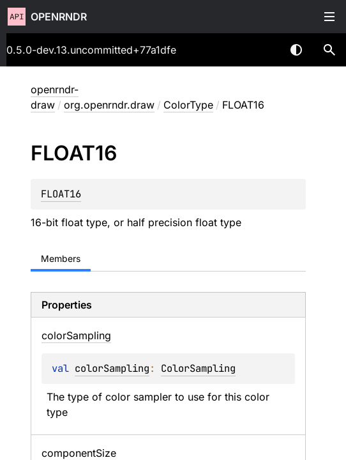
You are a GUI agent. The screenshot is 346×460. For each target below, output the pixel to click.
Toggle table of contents (329, 16)
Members (60, 258)
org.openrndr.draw (109, 104)
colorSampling (112, 368)
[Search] (329, 49)
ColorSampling (198, 368)
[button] (329, 49)
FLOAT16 (61, 194)
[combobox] (263, 49)
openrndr (59, 16)
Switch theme (296, 49)
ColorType (188, 104)
